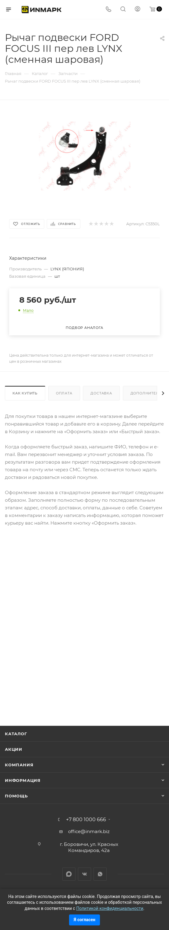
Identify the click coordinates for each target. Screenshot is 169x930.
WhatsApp (100, 874)
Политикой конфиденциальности (109, 908)
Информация (23, 780)
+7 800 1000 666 (86, 819)
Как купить (25, 393)
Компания (19, 764)
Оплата (64, 393)
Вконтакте (84, 874)
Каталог (16, 733)
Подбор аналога (84, 328)
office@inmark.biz (89, 831)
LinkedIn (68, 874)
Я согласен (84, 919)
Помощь (16, 795)
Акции (13, 749)
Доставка (101, 393)
